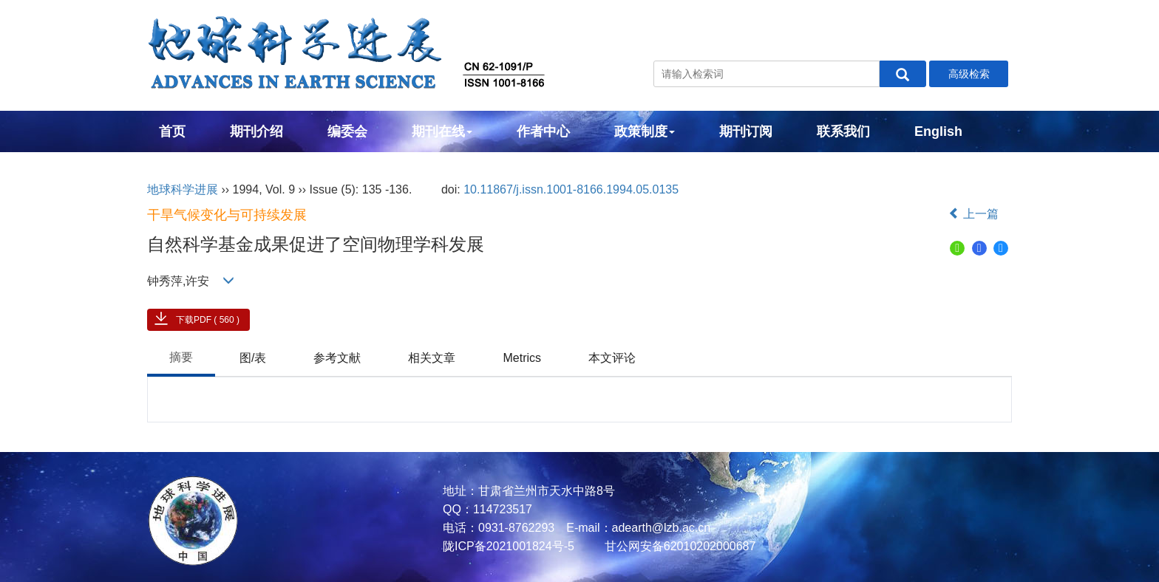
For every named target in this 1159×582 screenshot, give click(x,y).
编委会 (347, 131)
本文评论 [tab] (612, 358)
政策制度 (644, 131)
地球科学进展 (182, 189)
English (938, 131)
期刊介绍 (256, 131)
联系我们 (843, 131)
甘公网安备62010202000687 (678, 546)
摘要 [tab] (181, 357)
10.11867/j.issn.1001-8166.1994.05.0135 (571, 189)
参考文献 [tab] (337, 358)
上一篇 (973, 214)
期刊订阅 (745, 131)
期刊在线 (442, 131)
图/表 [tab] (252, 358)
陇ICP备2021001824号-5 (508, 546)
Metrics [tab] (522, 358)
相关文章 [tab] (431, 358)
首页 (172, 131)
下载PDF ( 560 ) (207, 320)
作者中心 (543, 131)
